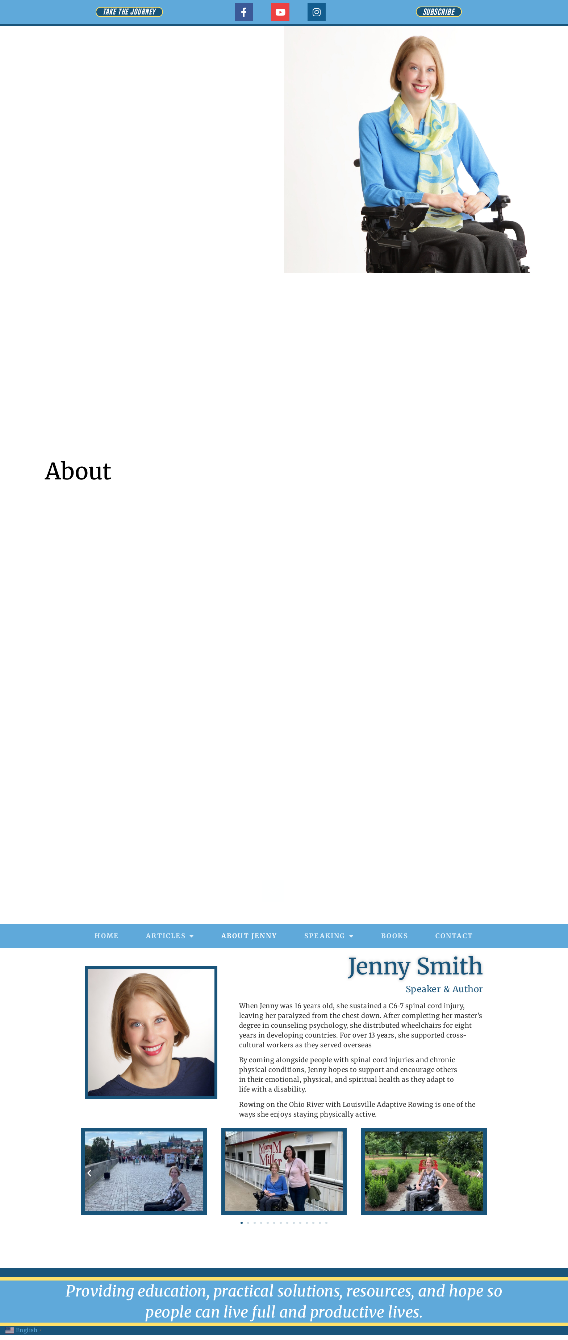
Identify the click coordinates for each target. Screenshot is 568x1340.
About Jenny (249, 936)
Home (107, 936)
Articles (170, 936)
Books (394, 936)
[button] (89, 1172)
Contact (454, 936)
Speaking (329, 936)
